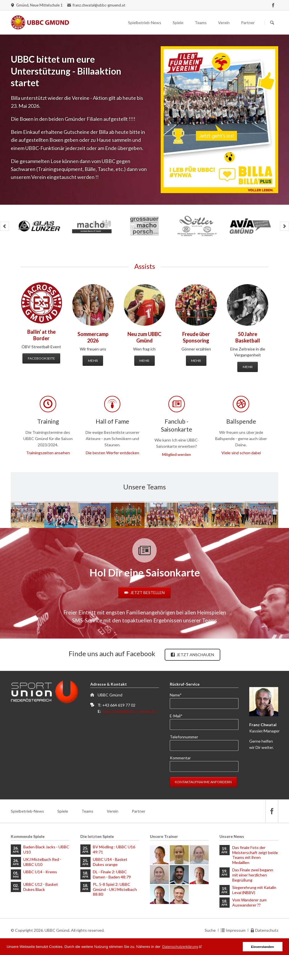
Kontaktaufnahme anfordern (203, 782)
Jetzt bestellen (147, 592)
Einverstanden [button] (262, 946)
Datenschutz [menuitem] (266, 930)
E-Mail (179, 715)
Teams (201, 22)
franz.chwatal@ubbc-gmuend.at (130, 711)
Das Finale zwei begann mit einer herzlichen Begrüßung (252, 874)
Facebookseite (41, 358)
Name (179, 694)
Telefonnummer (184, 736)
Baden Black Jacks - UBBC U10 (46, 849)
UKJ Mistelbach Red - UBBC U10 (42, 862)
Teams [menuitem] (87, 811)
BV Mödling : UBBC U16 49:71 (114, 849)
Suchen (272, 22)
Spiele (178, 22)
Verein (224, 22)
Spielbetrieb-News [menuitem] (27, 811)
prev (4, 226)
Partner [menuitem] (138, 811)
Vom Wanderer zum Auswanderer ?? (249, 902)
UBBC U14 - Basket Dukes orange (110, 862)
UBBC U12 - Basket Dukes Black (40, 887)
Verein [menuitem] (112, 811)
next (284, 226)
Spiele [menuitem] (62, 811)
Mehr (93, 360)
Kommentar (180, 757)
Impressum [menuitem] (236, 930)
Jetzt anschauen (195, 654)
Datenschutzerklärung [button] (180, 947)
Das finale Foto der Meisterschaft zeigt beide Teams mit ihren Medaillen (255, 855)
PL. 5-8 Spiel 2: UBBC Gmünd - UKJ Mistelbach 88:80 (115, 889)
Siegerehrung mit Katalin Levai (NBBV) (254, 890)
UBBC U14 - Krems (40, 871)
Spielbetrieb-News (144, 22)
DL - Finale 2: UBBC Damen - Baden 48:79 (112, 874)
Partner (248, 22)
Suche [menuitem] (210, 930)
